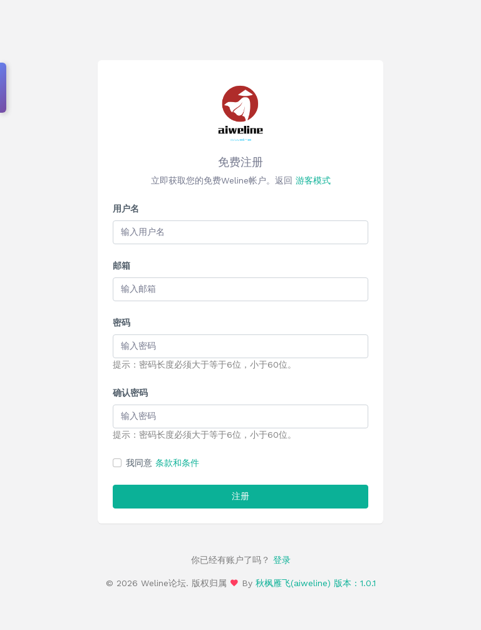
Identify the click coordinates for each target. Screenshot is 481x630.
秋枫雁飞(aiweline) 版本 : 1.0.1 (316, 583)
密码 (121, 323)
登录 (280, 560)
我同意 (162, 463)
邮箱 (121, 266)
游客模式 (313, 180)
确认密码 (130, 393)
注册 (240, 496)
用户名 (126, 209)
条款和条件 (177, 463)
